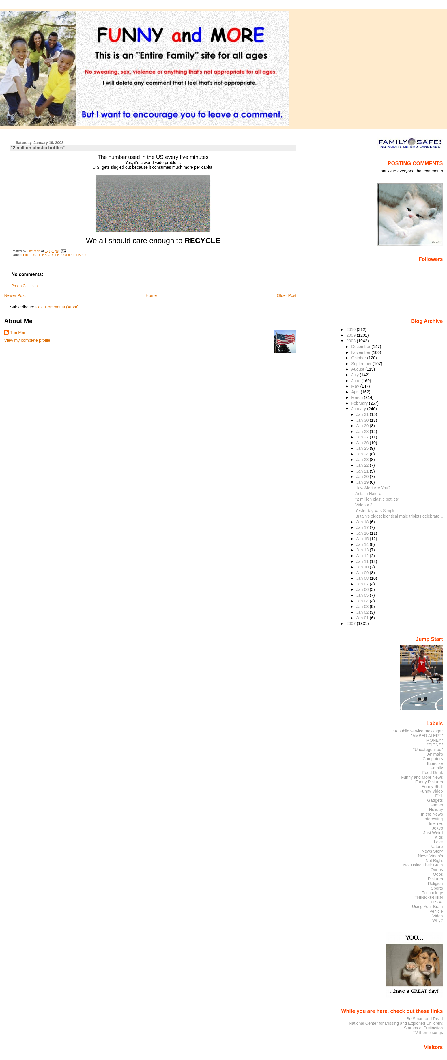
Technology (432, 892)
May (355, 386)
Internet (436, 823)
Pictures (29, 254)
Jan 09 (363, 572)
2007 (351, 623)
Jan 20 (363, 476)
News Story (432, 851)
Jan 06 (363, 589)
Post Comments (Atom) (57, 307)
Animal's (435, 754)
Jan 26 (363, 442)
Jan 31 (363, 414)
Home (151, 295)
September (362, 363)
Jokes (437, 828)
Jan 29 (363, 425)
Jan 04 (363, 601)
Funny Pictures (429, 782)
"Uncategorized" (428, 749)
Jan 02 (363, 612)
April (356, 392)
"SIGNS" (435, 745)
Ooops (437, 869)
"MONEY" (434, 740)
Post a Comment (25, 286)
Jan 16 (363, 533)
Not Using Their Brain (423, 865)
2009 (351, 335)
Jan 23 (363, 459)
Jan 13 (363, 550)
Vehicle (436, 911)
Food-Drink (432, 772)
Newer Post (14, 295)
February (360, 403)
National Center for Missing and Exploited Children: (396, 1023)
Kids (439, 837)
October (359, 358)
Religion (435, 883)
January (359, 408)
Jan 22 (363, 465)
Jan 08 (363, 578)
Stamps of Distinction (423, 1028)
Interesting (433, 819)
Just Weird (433, 832)
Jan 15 (363, 538)
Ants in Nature (368, 493)
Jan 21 (363, 471)
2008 (351, 341)
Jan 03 (363, 606)
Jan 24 (363, 454)
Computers (432, 758)
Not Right (434, 860)
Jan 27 (363, 437)
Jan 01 (363, 617)
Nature (437, 846)
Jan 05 (363, 595)
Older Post (286, 295)
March (357, 397)
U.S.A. (437, 902)
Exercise (435, 763)
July (355, 375)
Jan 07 (363, 584)
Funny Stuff (432, 786)
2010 (351, 329)
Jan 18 (363, 522)
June (356, 380)
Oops (438, 874)
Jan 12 (363, 555)
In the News (432, 814)
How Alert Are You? (372, 488)
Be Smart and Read (424, 1018)
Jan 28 (363, 431)
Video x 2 (363, 505)
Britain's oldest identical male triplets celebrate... (399, 516)
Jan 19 (363, 482)
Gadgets (435, 800)
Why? (437, 920)
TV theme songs (428, 1032)
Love (438, 842)
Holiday (436, 809)
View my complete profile (27, 340)
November (361, 352)
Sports (437, 888)
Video (437, 916)
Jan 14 (363, 544)
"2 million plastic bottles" (377, 499)
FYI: (439, 795)
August (358, 369)
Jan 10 (363, 567)
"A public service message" (418, 731)
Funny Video (431, 791)
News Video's (430, 855)
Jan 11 (363, 561)
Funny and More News (422, 777)
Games (436, 805)
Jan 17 (363, 527)
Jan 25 (363, 448)
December (361, 346)
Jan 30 (363, 420)
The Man (18, 332)
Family (437, 768)
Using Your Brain (73, 254)
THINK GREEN (48, 254)
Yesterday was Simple (375, 510)
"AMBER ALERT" (427, 735)
